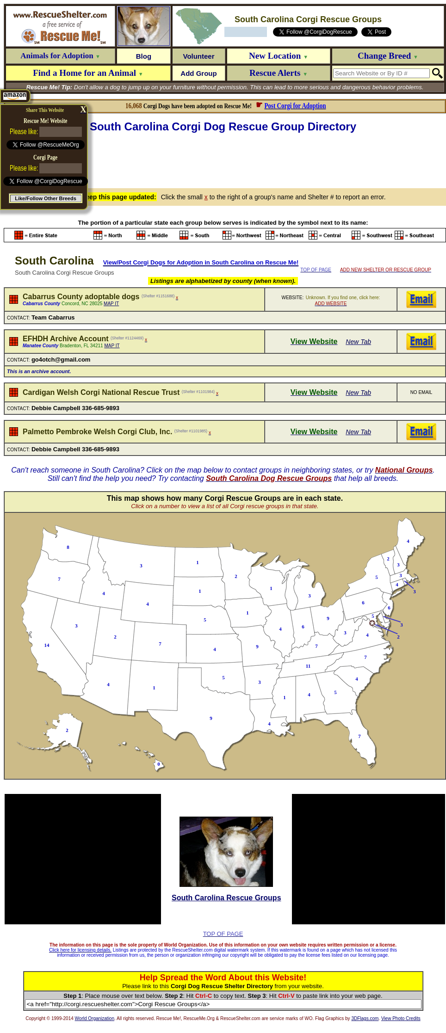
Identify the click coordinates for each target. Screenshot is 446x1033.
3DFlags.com (364, 1018)
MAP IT (111, 303)
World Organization (94, 1018)
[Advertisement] (224, 159)
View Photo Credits (401, 1018)
